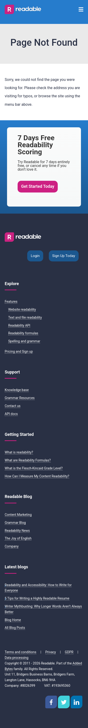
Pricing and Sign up (19, 351)
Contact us (12, 406)
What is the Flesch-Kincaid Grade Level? (34, 468)
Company (12, 546)
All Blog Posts (15, 628)
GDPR (69, 652)
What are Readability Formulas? (28, 460)
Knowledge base (17, 390)
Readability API (19, 325)
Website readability (22, 309)
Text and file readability (25, 317)
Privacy (50, 652)
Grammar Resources (20, 398)
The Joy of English (18, 538)
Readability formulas (23, 333)
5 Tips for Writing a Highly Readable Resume (37, 598)
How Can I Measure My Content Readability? (37, 476)
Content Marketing (18, 515)
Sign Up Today (63, 256)
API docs (11, 414)
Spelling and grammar (24, 341)
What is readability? (19, 452)
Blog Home (13, 620)
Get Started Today (37, 186)
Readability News (17, 530)
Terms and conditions (20, 652)
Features (11, 301)
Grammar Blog (15, 522)
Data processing (16, 658)
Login (35, 256)
